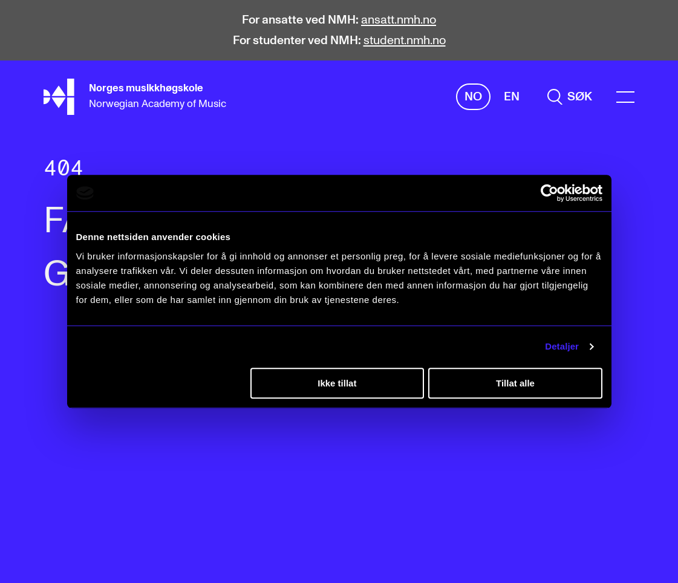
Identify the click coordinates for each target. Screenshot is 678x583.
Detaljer (562, 346)
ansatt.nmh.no (398, 20)
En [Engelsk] (512, 97)
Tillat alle (515, 383)
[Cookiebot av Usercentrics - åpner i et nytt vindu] (549, 193)
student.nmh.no (404, 40)
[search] (569, 96)
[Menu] (625, 97)
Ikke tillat (337, 383)
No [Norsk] (473, 97)
